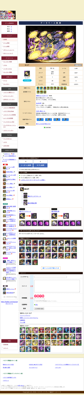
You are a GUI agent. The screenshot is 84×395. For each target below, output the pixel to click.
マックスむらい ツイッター (9, 126)
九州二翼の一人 (40, 111)
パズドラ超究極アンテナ (9, 377)
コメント (5, 348)
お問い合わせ (21, 385)
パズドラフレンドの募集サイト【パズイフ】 (67, 364)
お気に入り (78, 65)
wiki (13, 154)
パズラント (6, 380)
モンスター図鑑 (7, 72)
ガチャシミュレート (8, 50)
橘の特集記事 (30, 203)
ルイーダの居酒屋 (8, 118)
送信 (24, 308)
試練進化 (22, 320)
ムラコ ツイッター (8, 96)
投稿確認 (24, 298)
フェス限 (22, 322)
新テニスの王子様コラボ (43, 124)
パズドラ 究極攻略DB (9, 107)
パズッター (58, 367)
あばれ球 (38, 103)
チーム (5, 80)
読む (36, 304)
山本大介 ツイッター (9, 99)
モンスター (6, 84)
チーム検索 (6, 46)
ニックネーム (24, 276)
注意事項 (24, 304)
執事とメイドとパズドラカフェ (29, 318)
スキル (5, 65)
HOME (5, 39)
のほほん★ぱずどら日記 (35, 364)
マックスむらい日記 (8, 121)
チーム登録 (6, 43)
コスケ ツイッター (8, 130)
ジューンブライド (25, 315)
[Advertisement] (25, 9)
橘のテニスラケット (32, 196)
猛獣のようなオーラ (42, 95)
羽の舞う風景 (6, 367)
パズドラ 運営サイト (9, 92)
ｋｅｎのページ (33, 367)
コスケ (5, 142)
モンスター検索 (7, 61)
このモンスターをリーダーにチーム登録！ (33, 180)
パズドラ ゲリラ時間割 (9, 114)
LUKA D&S (6, 145)
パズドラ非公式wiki (8, 111)
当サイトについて (8, 53)
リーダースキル (7, 68)
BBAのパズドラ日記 (8, 364)
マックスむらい (7, 138)
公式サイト (7, 154)
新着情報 (5, 344)
